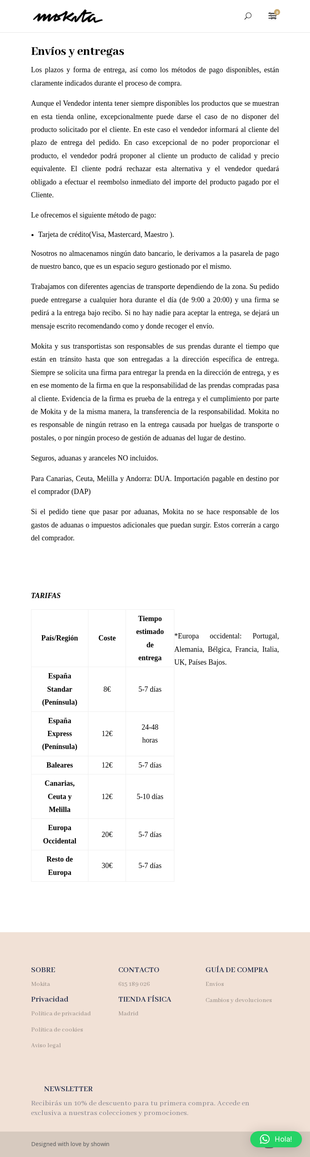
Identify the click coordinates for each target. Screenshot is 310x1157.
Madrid (128, 1013)
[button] (276, 1139)
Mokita (41, 984)
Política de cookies (57, 1030)
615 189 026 (134, 984)
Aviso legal (46, 1045)
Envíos (214, 984)
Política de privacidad (61, 1013)
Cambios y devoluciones (238, 1000)
